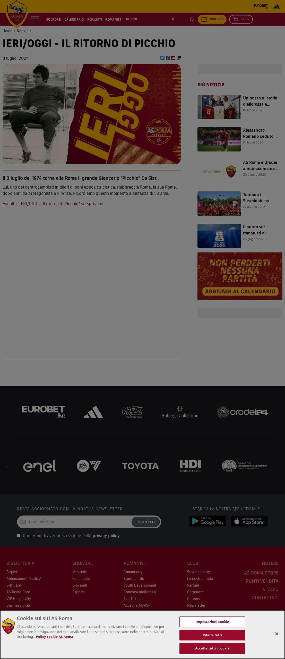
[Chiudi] (276, 634)
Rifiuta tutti (212, 635)
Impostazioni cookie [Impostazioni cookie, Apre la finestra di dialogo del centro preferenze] (212, 621)
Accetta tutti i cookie (212, 648)
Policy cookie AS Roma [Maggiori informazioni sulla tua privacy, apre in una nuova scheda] (54, 636)
